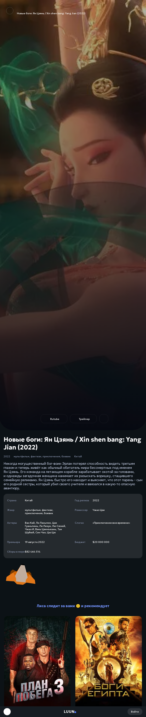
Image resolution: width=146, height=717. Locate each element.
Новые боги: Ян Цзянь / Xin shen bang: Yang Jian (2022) (45, 11)
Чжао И (29, 529)
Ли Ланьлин (43, 522)
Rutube (54, 419)
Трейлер (84, 419)
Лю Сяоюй (58, 526)
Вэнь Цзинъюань (45, 529)
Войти (135, 711)
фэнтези (36, 456)
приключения (51, 456)
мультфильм (21, 456)
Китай (78, 456)
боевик (66, 456)
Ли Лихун (45, 526)
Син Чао (40, 532)
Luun (69, 711)
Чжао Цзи (99, 510)
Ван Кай (30, 522)
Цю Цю (51, 532)
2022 (7, 456)
